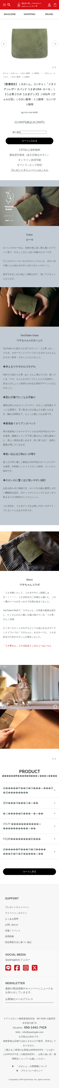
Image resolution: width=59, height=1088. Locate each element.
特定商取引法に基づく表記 (18, 942)
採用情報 (9, 936)
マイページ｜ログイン (16, 913)
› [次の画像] (55, 43)
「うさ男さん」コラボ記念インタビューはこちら (27, 645)
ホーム (5, 73)
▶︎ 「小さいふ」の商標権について (29, 1066)
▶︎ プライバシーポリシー (29, 1070)
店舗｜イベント (12, 930)
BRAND (49, 14)
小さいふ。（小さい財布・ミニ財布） (25, 73)
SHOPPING (29, 14)
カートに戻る (29, 871)
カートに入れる (29, 140)
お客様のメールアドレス (19, 999)
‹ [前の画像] (3, 43)
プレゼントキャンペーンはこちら (29, 170)
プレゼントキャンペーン (17, 907)
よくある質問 (11, 919)
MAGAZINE (10, 14)
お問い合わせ (11, 924)
